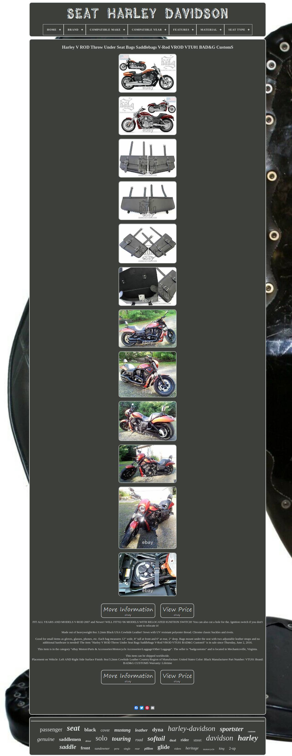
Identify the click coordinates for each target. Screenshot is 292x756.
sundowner (102, 748)
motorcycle (208, 749)
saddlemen (70, 739)
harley (248, 738)
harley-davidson (191, 728)
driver (88, 741)
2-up (232, 748)
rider (185, 740)
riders (177, 748)
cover (105, 730)
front (85, 748)
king (221, 748)
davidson (219, 738)
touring (121, 738)
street (197, 740)
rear (137, 748)
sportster (231, 728)
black (90, 729)
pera (116, 748)
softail (156, 738)
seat (73, 728)
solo (101, 738)
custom (251, 731)
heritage (192, 748)
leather (141, 730)
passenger (51, 729)
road (139, 740)
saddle (68, 746)
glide (164, 747)
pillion (148, 748)
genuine (46, 739)
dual (172, 740)
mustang (122, 729)
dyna (157, 729)
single (127, 748)
